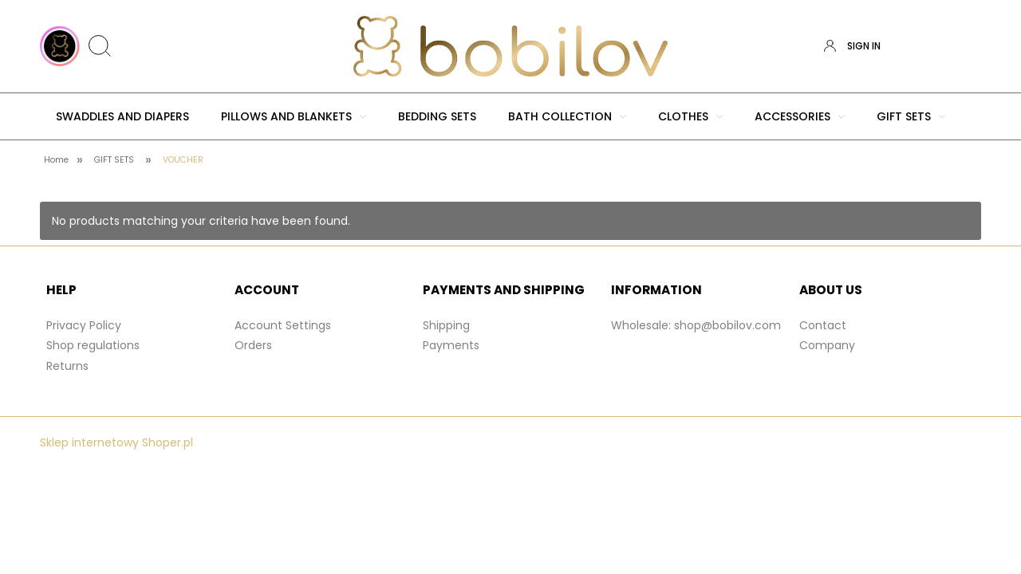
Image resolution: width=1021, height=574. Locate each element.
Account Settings (283, 325)
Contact (822, 325)
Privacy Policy (83, 325)
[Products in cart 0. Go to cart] (967, 46)
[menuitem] (122, 116)
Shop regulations (93, 345)
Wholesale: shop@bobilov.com (696, 325)
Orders (253, 345)
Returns (67, 366)
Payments (451, 345)
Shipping (446, 325)
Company (827, 345)
